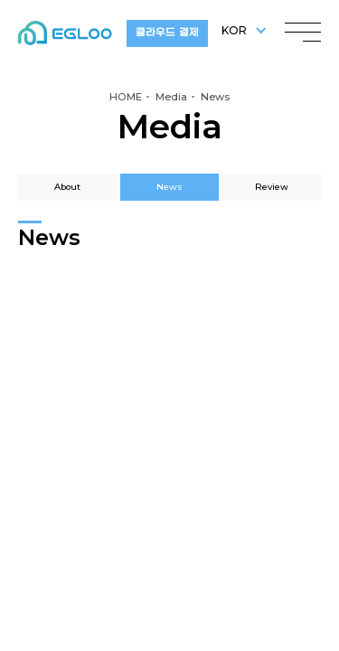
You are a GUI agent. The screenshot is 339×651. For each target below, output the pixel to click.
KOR (234, 30)
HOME (125, 96)
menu (303, 28)
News (169, 187)
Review (271, 187)
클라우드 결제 (167, 33)
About (67, 187)
